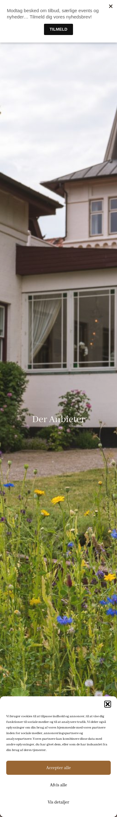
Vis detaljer (58, 802)
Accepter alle (58, 768)
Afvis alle (58, 785)
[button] (108, 704)
